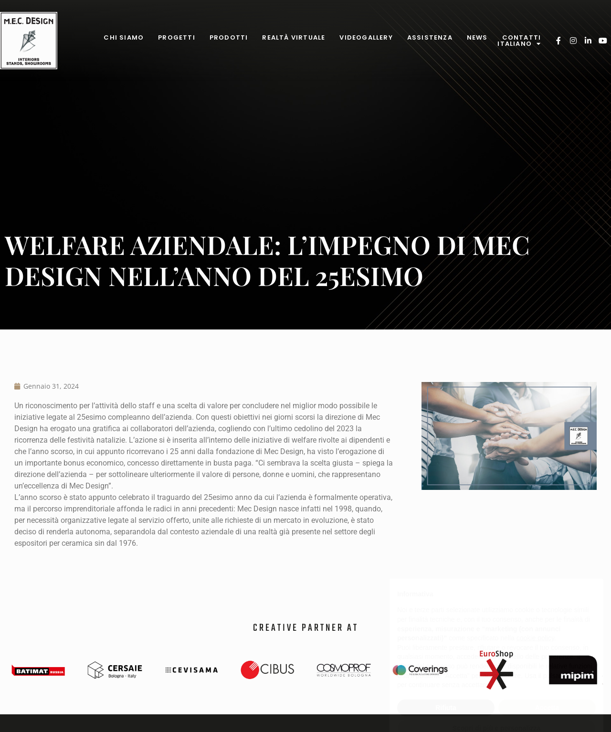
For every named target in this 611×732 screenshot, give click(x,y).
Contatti (521, 37)
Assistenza (430, 37)
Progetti (176, 37)
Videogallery (365, 37)
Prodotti (229, 37)
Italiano (519, 44)
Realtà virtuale (293, 37)
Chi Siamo (124, 37)
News (477, 37)
